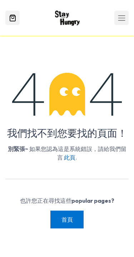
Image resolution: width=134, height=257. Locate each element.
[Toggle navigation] (121, 18)
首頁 (67, 219)
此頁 (69, 157)
